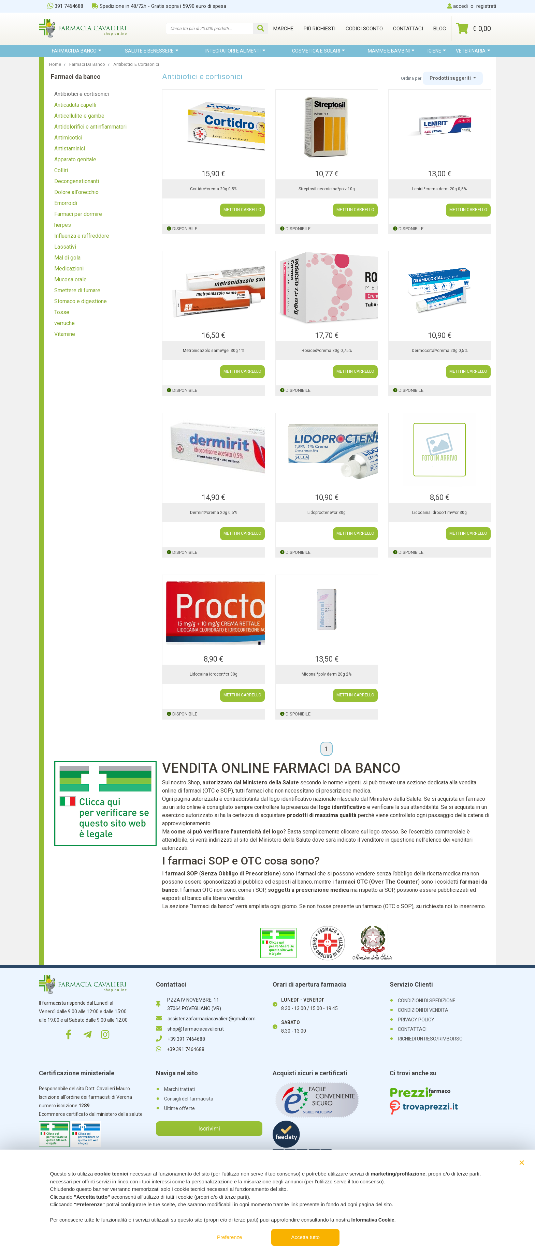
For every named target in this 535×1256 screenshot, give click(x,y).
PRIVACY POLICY (416, 1019)
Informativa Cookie (372, 1220)
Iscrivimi (209, 1128)
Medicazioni (69, 268)
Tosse (61, 312)
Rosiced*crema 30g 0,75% (327, 350)
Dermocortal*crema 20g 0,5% (439, 350)
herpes (62, 225)
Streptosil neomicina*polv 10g (327, 189)
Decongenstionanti (76, 181)
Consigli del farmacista (188, 1099)
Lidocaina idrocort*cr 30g (213, 674)
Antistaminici (69, 148)
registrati (486, 6)
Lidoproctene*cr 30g (326, 512)
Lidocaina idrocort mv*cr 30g (439, 512)
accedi (460, 6)
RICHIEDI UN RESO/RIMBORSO (430, 1038)
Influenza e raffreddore (81, 236)
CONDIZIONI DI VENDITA (423, 1010)
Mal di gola (67, 257)
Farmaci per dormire (78, 214)
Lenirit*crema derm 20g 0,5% (439, 189)
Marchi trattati (179, 1089)
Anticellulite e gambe (79, 116)
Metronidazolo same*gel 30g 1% (213, 350)
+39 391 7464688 (180, 1039)
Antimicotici (68, 137)
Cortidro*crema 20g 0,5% (213, 189)
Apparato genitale (75, 159)
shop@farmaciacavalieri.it (190, 1029)
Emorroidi (65, 203)
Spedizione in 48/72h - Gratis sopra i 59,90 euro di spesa (159, 6)
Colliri (61, 170)
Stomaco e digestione (80, 301)
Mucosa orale (70, 279)
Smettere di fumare (77, 290)
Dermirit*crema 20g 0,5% (213, 512)
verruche (64, 323)
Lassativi (65, 246)
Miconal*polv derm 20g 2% (326, 674)
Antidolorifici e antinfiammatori (90, 126)
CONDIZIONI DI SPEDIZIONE (427, 1000)
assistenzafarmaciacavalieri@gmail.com (206, 1018)
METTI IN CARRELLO (242, 210)
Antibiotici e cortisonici (81, 94)
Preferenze (229, 1237)
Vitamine (64, 334)
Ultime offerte (179, 1108)
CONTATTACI (412, 1029)
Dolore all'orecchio (76, 192)
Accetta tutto (305, 1237)
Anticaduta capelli (75, 105)
